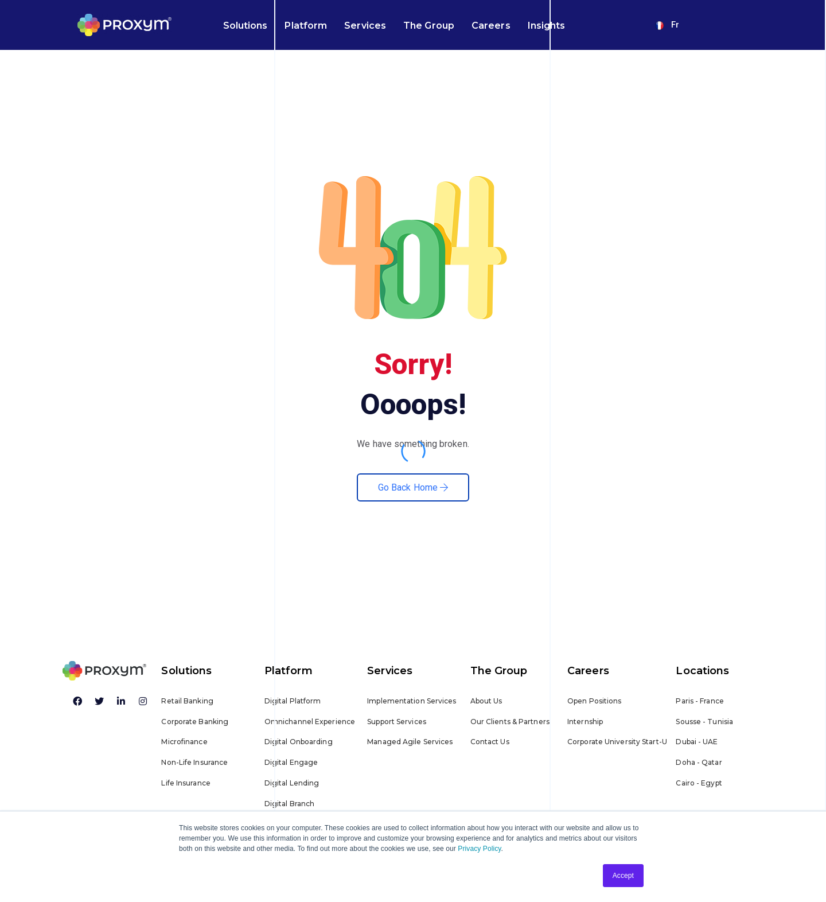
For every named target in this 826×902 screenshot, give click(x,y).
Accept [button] (623, 876)
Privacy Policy (479, 849)
